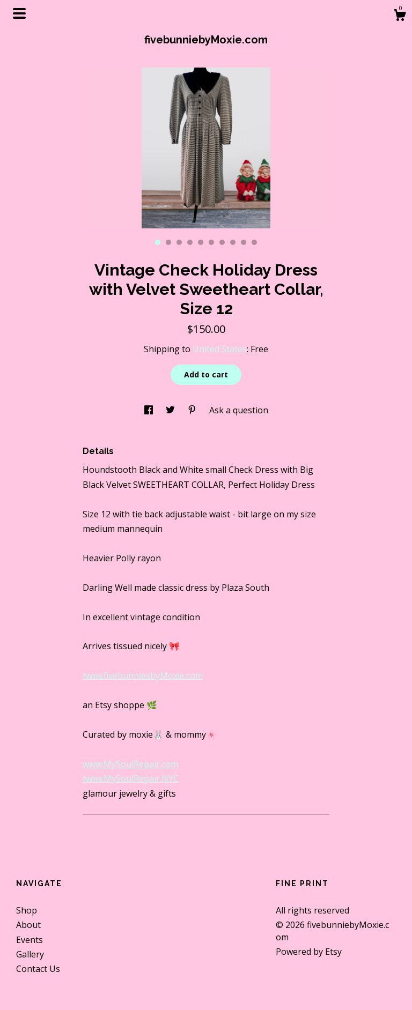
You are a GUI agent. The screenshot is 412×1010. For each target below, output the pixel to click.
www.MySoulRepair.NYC (131, 778)
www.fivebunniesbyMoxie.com (143, 675)
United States (220, 349)
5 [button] (200, 242)
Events (29, 940)
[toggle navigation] (19, 13)
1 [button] (157, 242)
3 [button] (179, 242)
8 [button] (233, 242)
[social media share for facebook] (149, 410)
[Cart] (400, 16)
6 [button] (211, 242)
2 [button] (168, 242)
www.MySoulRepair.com (130, 764)
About (28, 925)
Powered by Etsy (309, 951)
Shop (26, 910)
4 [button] (190, 242)
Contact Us (38, 969)
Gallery (30, 954)
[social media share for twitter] (171, 410)
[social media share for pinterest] (193, 410)
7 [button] (222, 242)
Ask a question (238, 410)
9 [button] (243, 242)
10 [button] (254, 242)
